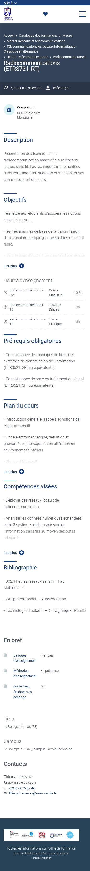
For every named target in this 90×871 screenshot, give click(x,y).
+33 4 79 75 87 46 (21, 788)
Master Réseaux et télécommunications (36, 41)
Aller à (10, 2)
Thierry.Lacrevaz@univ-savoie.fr (32, 793)
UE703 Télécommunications (27, 56)
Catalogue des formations (38, 35)
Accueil (9, 35)
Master (67, 35)
